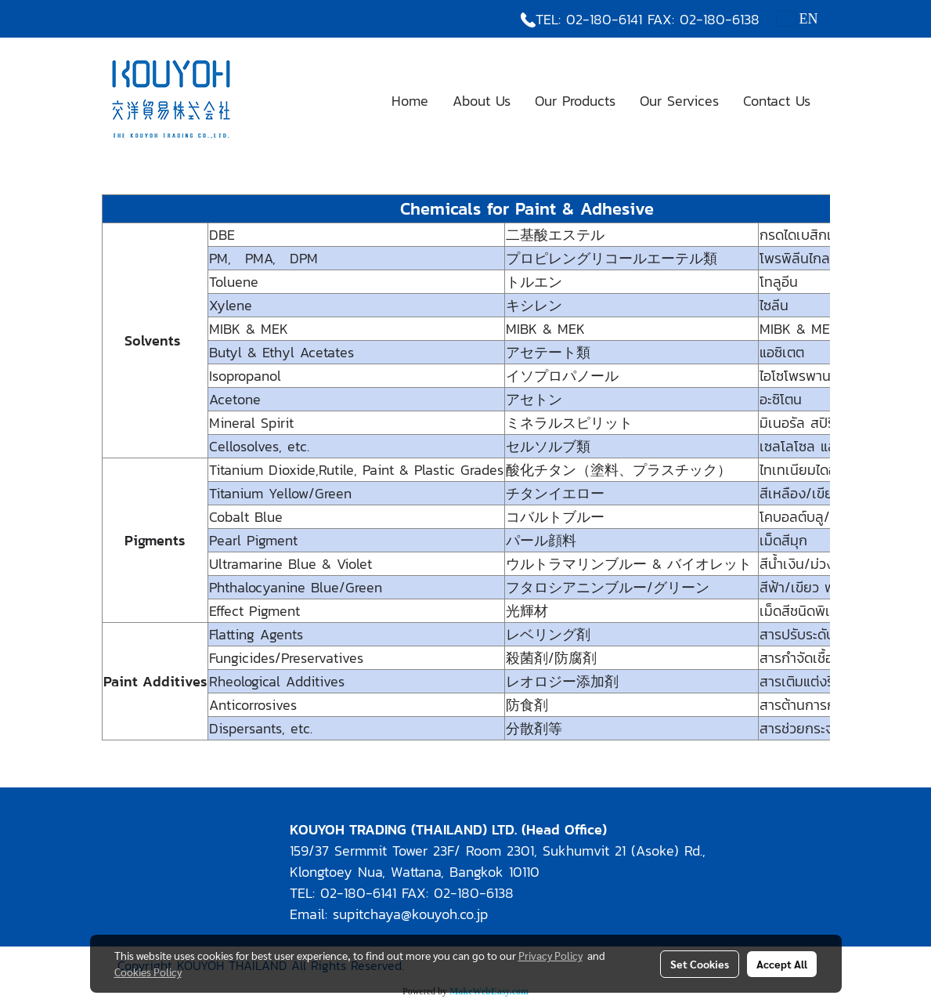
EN (797, 19)
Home (410, 100)
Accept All (781, 964)
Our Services (679, 100)
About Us (482, 100)
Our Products (575, 100)
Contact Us (776, 100)
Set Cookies (699, 964)
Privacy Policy (550, 955)
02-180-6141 (604, 19)
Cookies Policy (148, 972)
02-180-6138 (720, 19)
